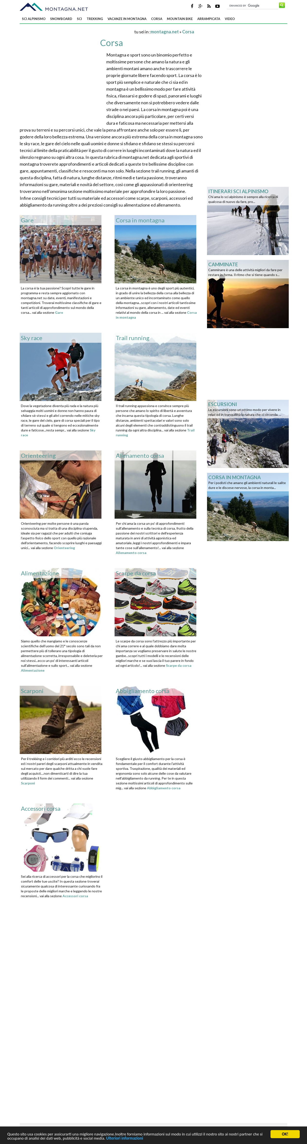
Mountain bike (180, 19)
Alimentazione (33, 670)
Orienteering (64, 548)
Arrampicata (208, 19)
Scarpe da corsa (178, 665)
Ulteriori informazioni (124, 1139)
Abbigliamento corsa (164, 788)
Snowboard (61, 19)
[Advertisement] (77, 31)
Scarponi (28, 783)
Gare (59, 312)
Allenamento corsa (131, 553)
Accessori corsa (75, 896)
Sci (79, 19)
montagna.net (165, 31)
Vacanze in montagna (127, 19)
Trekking (95, 19)
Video (230, 19)
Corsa (156, 19)
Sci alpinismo (33, 19)
